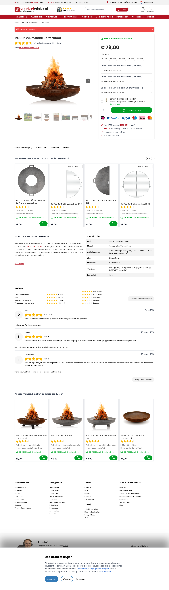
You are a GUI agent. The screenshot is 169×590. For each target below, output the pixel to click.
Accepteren (51, 579)
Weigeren (67, 579)
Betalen (17, 493)
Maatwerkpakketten (92, 512)
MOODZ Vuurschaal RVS (61, 435)
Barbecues (54, 508)
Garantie (55, 147)
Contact (18, 505)
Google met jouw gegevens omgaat (92, 568)
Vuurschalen (54, 490)
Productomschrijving (23, 147)
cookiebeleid (106, 571)
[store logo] (31, 9)
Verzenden (19, 496)
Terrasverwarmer (56, 496)
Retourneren (19, 499)
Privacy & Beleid (21, 502)
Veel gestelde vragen (23, 508)
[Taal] (147, 2)
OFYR (86, 490)
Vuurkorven (54, 493)
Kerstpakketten (90, 515)
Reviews (66, 147)
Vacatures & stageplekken (129, 493)
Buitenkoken (54, 505)
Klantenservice (20, 487)
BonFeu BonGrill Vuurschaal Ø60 (135, 204)
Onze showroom (125, 490)
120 (37, 246)
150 (40, 246)
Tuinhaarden (54, 487)
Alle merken (89, 499)
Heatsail (87, 487)
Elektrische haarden (57, 502)
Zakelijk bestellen (91, 509)
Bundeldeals (54, 514)
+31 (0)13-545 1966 (46, 546)
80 (31, 246)
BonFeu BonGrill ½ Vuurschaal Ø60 (66, 204)
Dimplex (87, 496)
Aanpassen (80, 579)
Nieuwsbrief (124, 499)
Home (17, 22)
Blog (121, 505)
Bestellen (18, 490)
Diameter (105, 54)
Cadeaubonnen (90, 518)
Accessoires (54, 511)
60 (28, 246)
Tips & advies (124, 502)
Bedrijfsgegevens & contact (130, 496)
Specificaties (41, 147)
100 (34, 246)
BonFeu (87, 493)
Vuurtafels (53, 499)
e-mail (65, 546)
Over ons (122, 487)
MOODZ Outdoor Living (29, 47)
